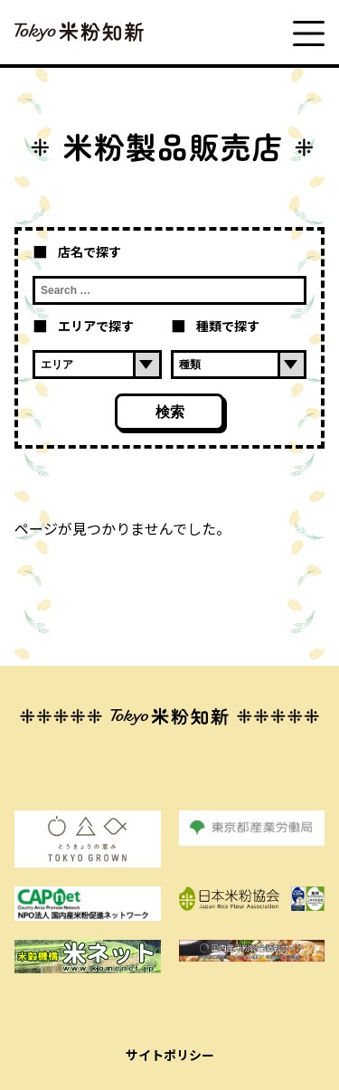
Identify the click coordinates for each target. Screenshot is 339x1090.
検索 (169, 412)
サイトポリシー (170, 1055)
